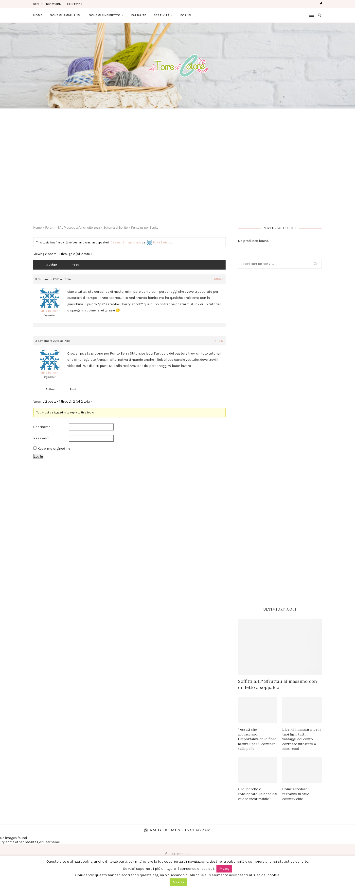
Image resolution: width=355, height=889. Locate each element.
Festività (162, 15)
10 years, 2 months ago (125, 242)
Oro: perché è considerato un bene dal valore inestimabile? (257, 794)
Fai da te (138, 15)
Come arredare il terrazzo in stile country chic (296, 794)
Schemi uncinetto (105, 15)
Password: (42, 438)
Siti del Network (47, 4)
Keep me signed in (53, 448)
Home (38, 15)
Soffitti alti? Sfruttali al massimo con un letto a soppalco (277, 684)
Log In (38, 456)
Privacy (224, 869)
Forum (186, 15)
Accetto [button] (178, 882)
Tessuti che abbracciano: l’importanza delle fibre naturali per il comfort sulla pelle (257, 739)
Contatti (74, 4)
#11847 (219, 340)
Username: (42, 427)
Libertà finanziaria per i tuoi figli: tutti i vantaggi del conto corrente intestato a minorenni (301, 739)
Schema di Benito (116, 227)
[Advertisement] (177, 157)
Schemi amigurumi (66, 15)
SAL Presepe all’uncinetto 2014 (79, 227)
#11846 (219, 279)
